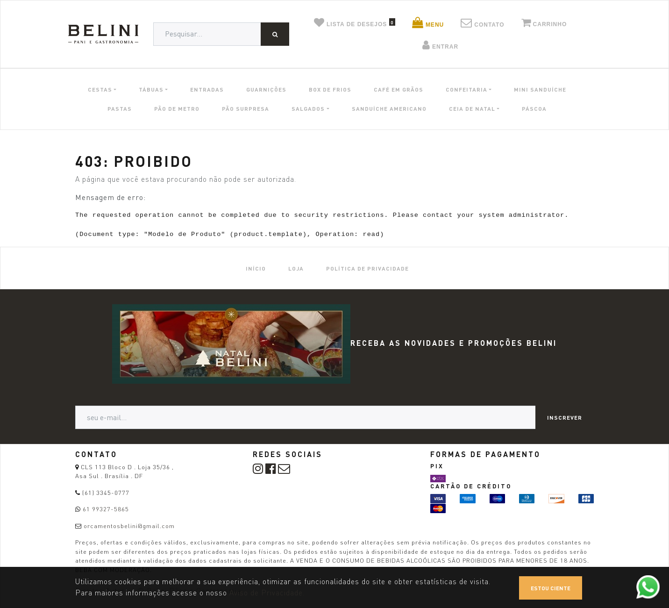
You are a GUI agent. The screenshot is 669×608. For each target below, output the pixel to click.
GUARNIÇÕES (266, 89)
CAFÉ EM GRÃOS (398, 89)
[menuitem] (256, 268)
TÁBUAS (151, 89)
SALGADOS (308, 108)
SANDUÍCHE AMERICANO (389, 108)
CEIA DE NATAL (472, 108)
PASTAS (119, 108)
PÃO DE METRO (176, 108)
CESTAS (100, 89)
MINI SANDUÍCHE (540, 89)
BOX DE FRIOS (330, 89)
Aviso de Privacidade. (267, 592)
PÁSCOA (534, 108)
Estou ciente (550, 588)
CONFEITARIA (466, 89)
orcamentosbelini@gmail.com (129, 525)
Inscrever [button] (564, 417)
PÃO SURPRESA (245, 108)
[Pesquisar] (275, 34)
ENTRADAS (207, 89)
